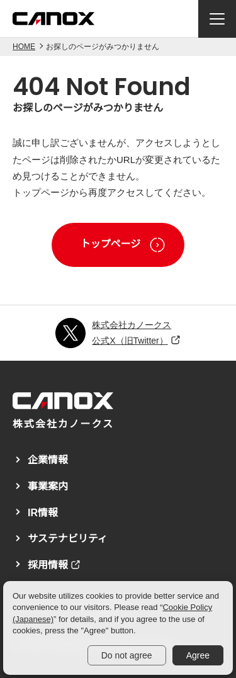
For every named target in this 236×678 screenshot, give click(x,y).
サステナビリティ (68, 538)
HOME (24, 46)
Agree (198, 655)
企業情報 (48, 460)
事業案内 (48, 486)
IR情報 (43, 512)
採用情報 (48, 565)
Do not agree (126, 655)
